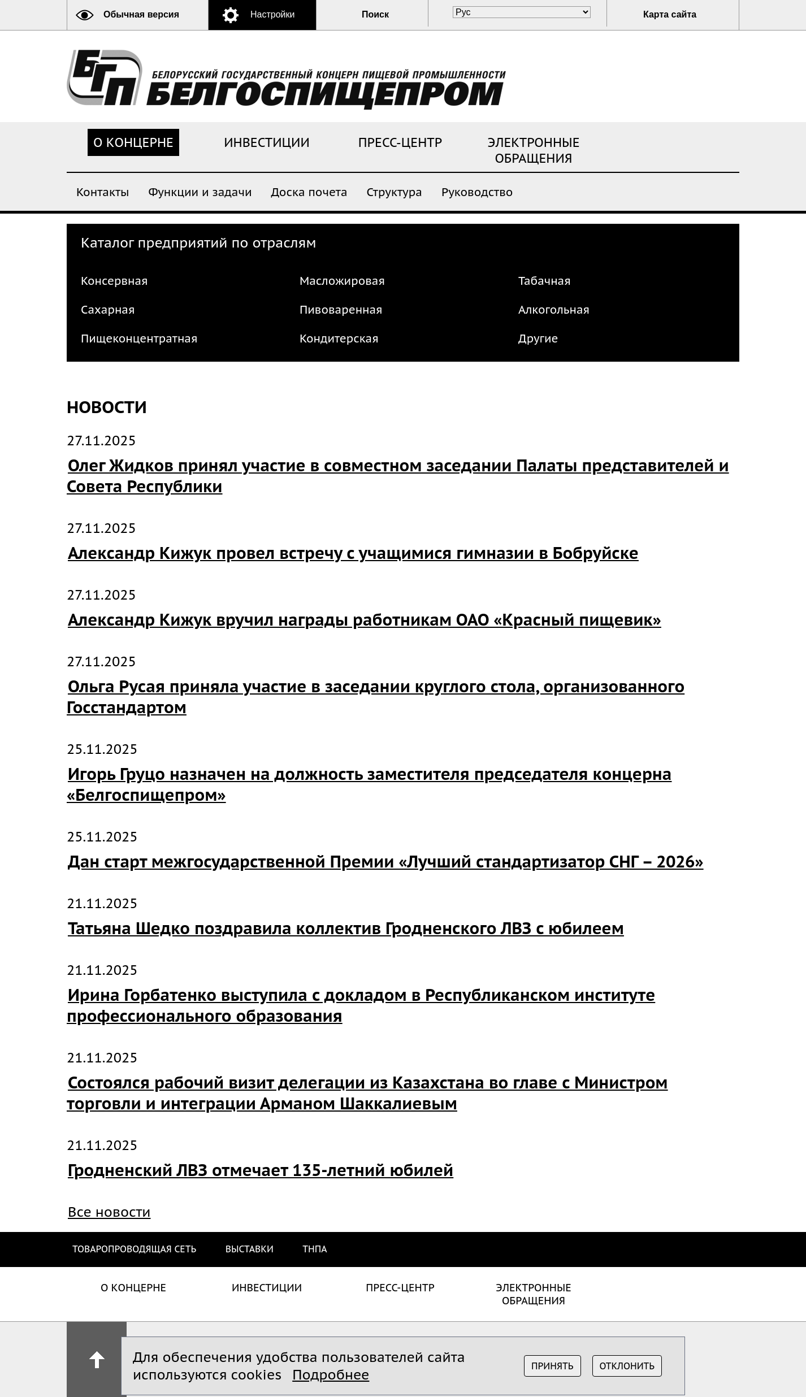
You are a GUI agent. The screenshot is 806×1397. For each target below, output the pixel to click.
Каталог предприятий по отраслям (199, 242)
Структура (394, 191)
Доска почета (309, 191)
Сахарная (108, 309)
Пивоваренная (341, 309)
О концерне (133, 142)
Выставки (250, 1249)
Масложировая (342, 281)
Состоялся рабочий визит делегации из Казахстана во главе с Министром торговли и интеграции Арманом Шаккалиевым (367, 1093)
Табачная (544, 281)
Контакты (102, 191)
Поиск (375, 14)
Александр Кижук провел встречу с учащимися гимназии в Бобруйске (353, 553)
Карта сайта (669, 14)
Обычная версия (141, 14)
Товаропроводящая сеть (134, 1249)
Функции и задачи (200, 191)
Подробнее (330, 1374)
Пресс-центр (400, 142)
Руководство (477, 191)
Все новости (109, 1212)
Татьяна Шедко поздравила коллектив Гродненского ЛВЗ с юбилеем (346, 928)
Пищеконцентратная (139, 338)
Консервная (114, 281)
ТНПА (314, 1249)
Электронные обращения (534, 150)
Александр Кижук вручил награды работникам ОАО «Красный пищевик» (364, 619)
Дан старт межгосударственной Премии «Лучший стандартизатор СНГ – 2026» (386, 861)
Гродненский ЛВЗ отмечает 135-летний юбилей (260, 1170)
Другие (538, 338)
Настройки (272, 14)
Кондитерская (339, 338)
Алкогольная (554, 309)
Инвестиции (267, 142)
